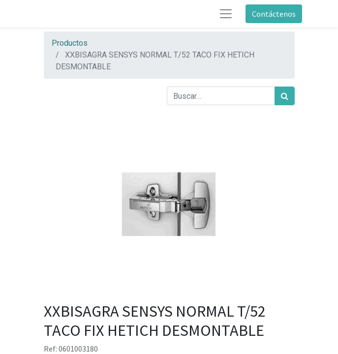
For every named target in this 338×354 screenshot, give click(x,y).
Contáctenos (274, 14)
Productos (70, 43)
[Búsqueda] (285, 96)
